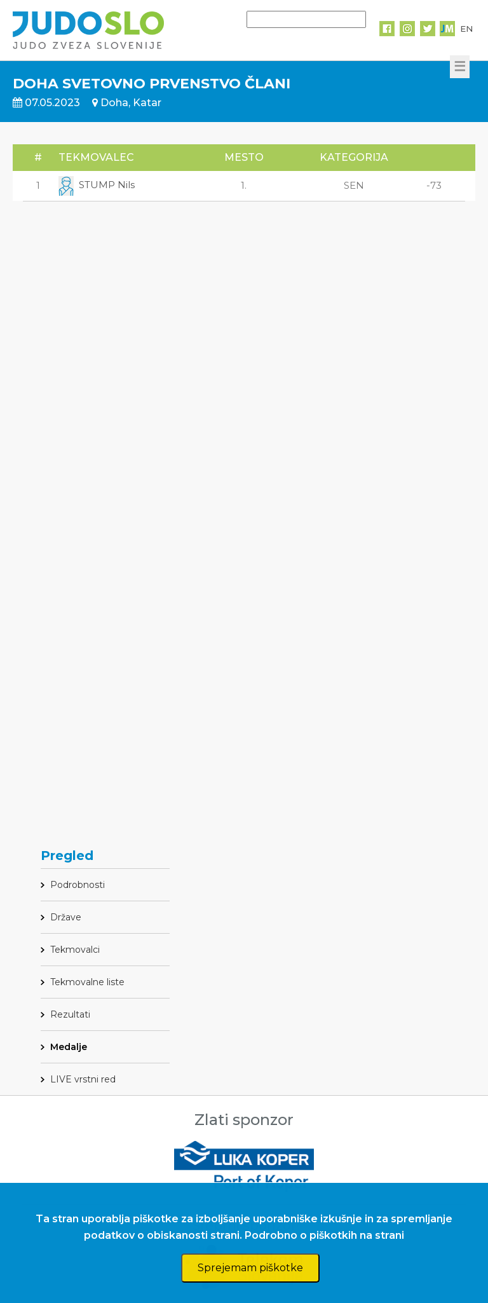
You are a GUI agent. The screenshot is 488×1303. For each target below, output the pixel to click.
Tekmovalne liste (87, 982)
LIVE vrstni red (83, 1079)
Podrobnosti (77, 884)
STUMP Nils (96, 185)
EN (466, 29)
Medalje (68, 1047)
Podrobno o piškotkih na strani (324, 1235)
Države (65, 917)
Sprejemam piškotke (250, 1268)
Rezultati (70, 1014)
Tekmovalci (75, 949)
